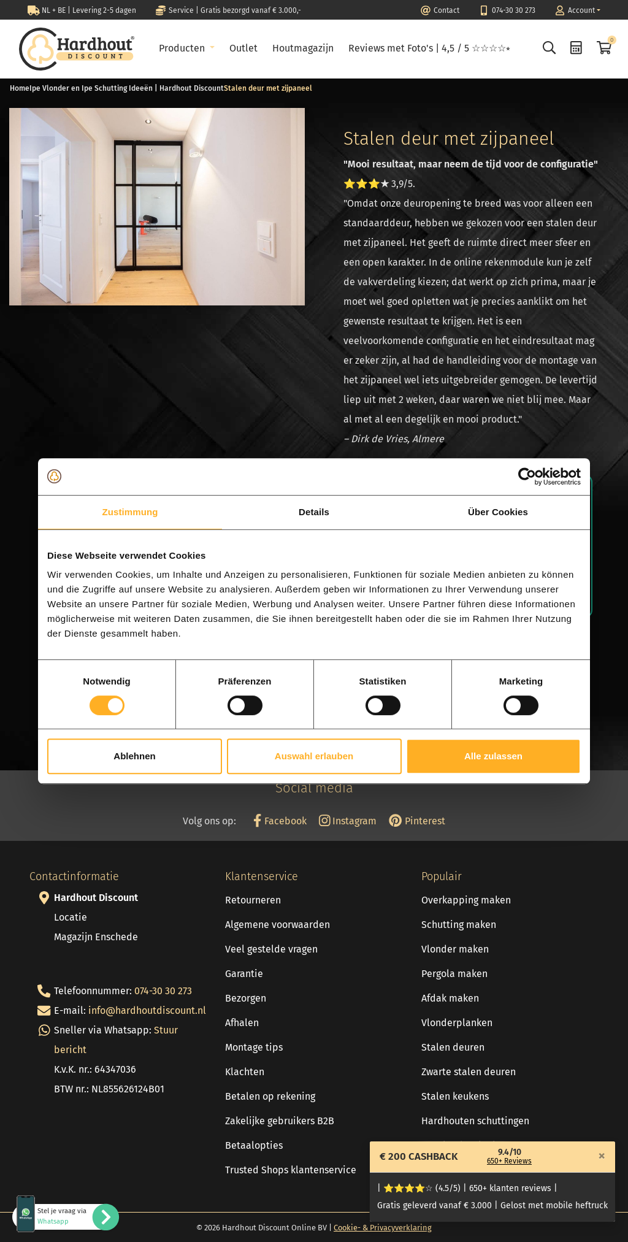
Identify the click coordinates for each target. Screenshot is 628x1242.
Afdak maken (450, 998)
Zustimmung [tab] (130, 512)
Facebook (279, 821)
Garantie (244, 973)
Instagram (348, 821)
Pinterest (417, 821)
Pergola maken (454, 973)
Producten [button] (183, 48)
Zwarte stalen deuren (468, 1072)
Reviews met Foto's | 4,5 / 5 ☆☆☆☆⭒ (429, 48)
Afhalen (242, 1023)
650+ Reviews (509, 1161)
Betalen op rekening (270, 1096)
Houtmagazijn (303, 48)
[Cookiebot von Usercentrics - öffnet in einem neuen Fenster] (527, 476)
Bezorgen (245, 998)
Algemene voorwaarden (277, 924)
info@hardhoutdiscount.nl (147, 1010)
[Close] (601, 1155)
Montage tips (254, 1047)
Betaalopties (254, 1145)
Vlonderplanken (456, 1023)
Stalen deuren (452, 1047)
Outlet (243, 48)
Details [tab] (314, 512)
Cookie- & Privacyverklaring (383, 1227)
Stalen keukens (455, 1096)
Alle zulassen (493, 756)
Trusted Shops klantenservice (290, 1170)
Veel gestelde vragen (271, 949)
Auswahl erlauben (314, 756)
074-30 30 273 (163, 991)
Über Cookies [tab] (498, 512)
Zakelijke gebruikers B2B (279, 1121)
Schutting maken (458, 924)
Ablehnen (134, 756)
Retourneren (253, 900)
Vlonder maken (455, 949)
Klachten (244, 1072)
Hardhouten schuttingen (475, 1121)
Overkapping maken (466, 900)
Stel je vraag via (61, 1216)
